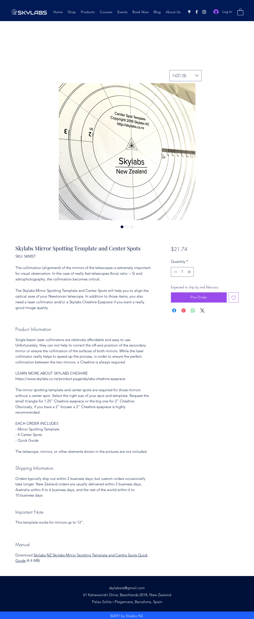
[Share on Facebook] (174, 310)
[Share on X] (202, 310)
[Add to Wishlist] (234, 297)
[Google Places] (189, 11)
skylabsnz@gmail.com (127, 587)
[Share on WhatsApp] (193, 310)
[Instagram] (204, 11)
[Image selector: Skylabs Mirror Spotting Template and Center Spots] (122, 226)
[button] (240, 11)
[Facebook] (196, 11)
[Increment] (189, 271)
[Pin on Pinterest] (184, 310)
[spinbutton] (182, 271)
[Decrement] (175, 271)
